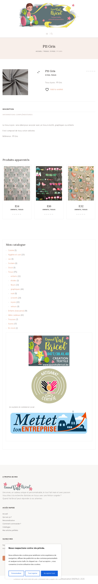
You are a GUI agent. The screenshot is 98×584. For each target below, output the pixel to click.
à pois (52, 51)
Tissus (46, 51)
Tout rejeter (32, 573)
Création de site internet (24, 579)
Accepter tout (49, 573)
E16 (49, 206)
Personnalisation (9, 520)
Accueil (39, 51)
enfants (14, 209)
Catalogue (6, 527)
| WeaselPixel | (44, 579)
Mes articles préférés (10, 530)
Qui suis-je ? (7, 517)
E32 (81, 206)
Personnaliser (16, 573)
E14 (17, 206)
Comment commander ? (12, 524)
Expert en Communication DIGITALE (64, 579)
